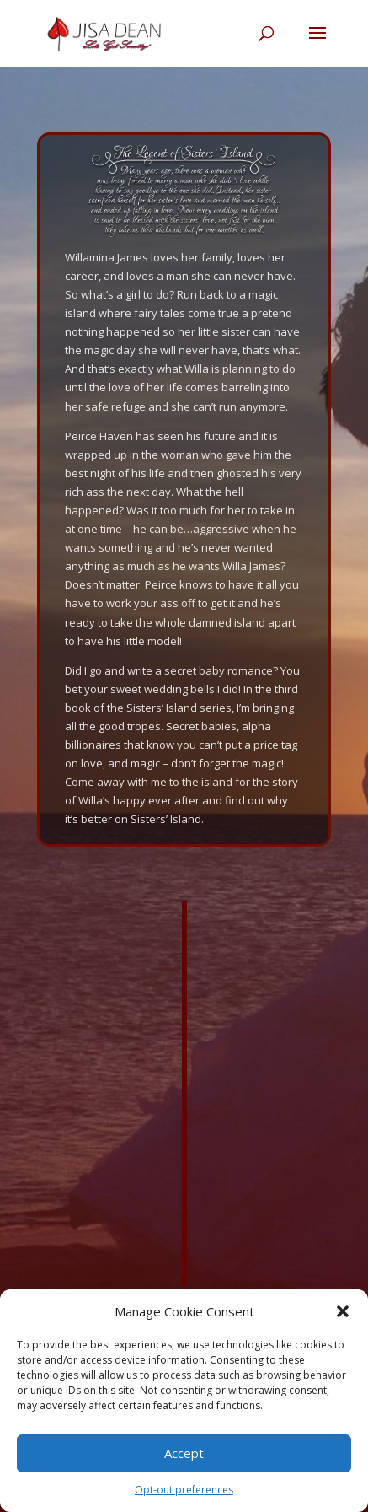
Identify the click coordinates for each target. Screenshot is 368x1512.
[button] (342, 1311)
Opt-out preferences (184, 1489)
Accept (184, 1453)
